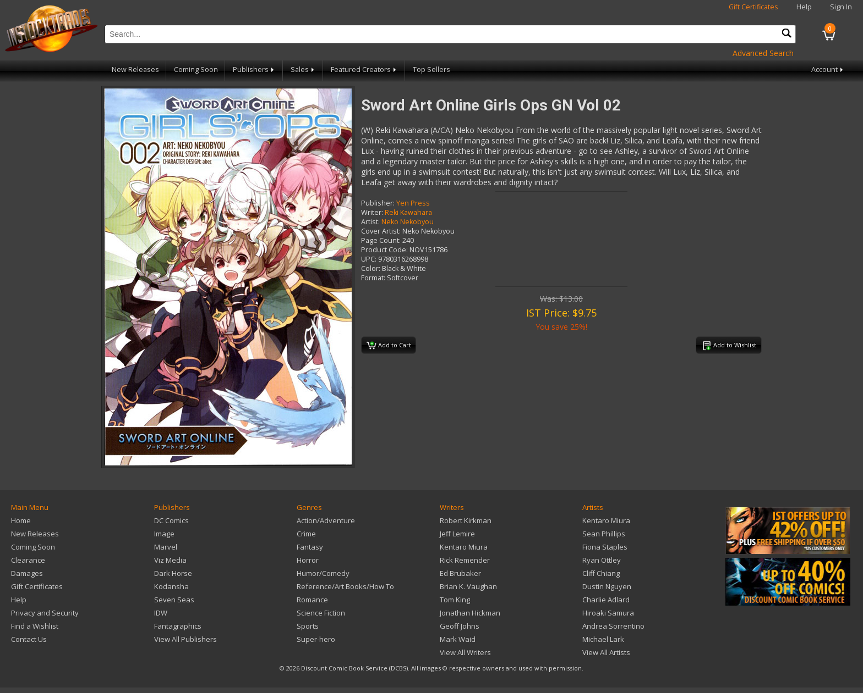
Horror (308, 560)
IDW (160, 613)
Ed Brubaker (460, 573)
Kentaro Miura (464, 547)
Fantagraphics (177, 626)
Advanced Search (763, 53)
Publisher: (378, 203)
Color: (370, 268)
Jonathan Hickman (470, 613)
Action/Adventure (326, 520)
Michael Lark (603, 639)
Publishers (254, 69)
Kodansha (171, 586)
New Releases (135, 69)
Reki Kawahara (408, 212)
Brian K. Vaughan (468, 586)
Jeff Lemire (457, 534)
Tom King (455, 600)
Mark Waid (458, 639)
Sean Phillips (603, 534)
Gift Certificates (753, 7)
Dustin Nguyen (606, 586)
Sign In (841, 7)
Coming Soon (196, 69)
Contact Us (29, 639)
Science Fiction (321, 613)
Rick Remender (465, 560)
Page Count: (381, 240)
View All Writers (465, 652)
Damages (27, 573)
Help (804, 7)
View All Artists (606, 652)
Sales (303, 69)
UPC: (368, 259)
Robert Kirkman (465, 520)
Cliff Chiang (601, 573)
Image (164, 534)
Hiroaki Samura (608, 613)
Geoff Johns (459, 626)
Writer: (372, 212)
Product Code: (384, 249)
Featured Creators (364, 69)
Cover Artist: (381, 231)
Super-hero (316, 639)
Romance (312, 600)
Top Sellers (431, 69)
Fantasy (310, 547)
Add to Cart (389, 346)
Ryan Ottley (601, 560)
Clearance (28, 560)
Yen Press (413, 203)
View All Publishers (185, 639)
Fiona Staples (604, 547)
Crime (306, 534)
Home (21, 520)
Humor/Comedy (323, 573)
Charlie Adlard (606, 600)
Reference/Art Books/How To (345, 586)
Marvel (165, 547)
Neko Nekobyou (407, 221)
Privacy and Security (45, 613)
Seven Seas (174, 600)
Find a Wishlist (34, 626)
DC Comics (171, 520)
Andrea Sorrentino (613, 626)
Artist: (370, 221)
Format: (373, 277)
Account (828, 69)
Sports (308, 626)
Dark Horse (173, 573)
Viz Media (170, 560)
